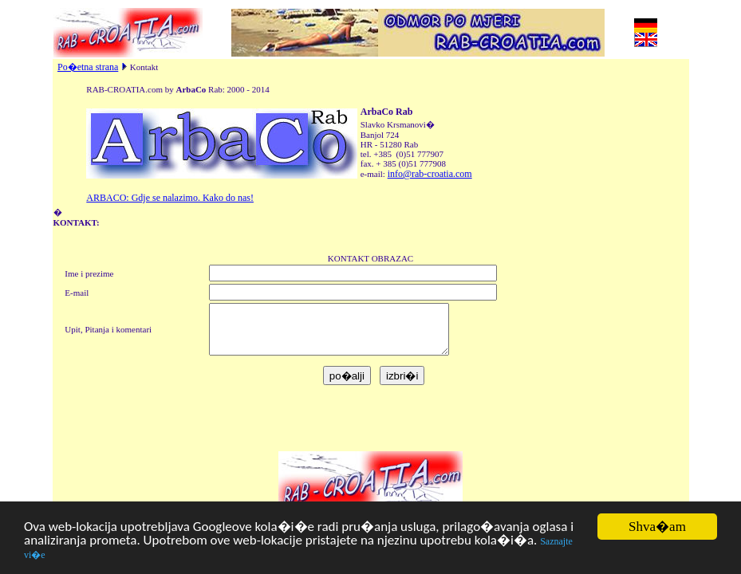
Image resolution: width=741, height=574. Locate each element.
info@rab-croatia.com (430, 173)
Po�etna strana (87, 67)
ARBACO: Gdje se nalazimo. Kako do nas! (170, 197)
